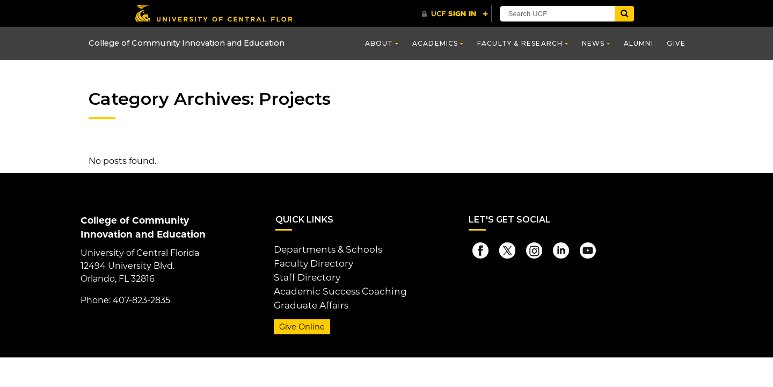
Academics (435, 43)
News (593, 43)
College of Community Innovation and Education (195, 44)
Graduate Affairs (308, 300)
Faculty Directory (310, 261)
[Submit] (629, 14)
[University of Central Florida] (213, 13)
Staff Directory (304, 274)
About (379, 43)
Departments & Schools (325, 248)
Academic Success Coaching (335, 287)
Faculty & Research (520, 43)
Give (676, 43)
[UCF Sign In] (454, 14)
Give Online (300, 321)
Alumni (638, 43)
